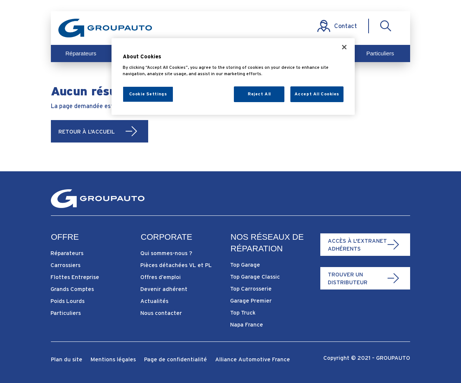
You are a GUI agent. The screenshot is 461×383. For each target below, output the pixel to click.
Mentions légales (113, 359)
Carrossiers (65, 265)
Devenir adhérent (163, 289)
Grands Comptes (72, 289)
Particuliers (380, 53)
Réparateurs (81, 53)
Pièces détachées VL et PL (176, 265)
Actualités (154, 301)
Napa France (246, 324)
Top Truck (243, 312)
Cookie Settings (148, 94)
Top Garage (245, 264)
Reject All (259, 94)
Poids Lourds (68, 301)
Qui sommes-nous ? (166, 253)
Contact (345, 25)
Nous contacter (161, 313)
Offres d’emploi (160, 277)
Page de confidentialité (175, 359)
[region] (233, 76)
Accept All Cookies (316, 94)
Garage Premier (251, 300)
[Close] (344, 47)
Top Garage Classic (255, 276)
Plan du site (66, 359)
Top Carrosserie (251, 288)
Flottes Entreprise (75, 277)
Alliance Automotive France (252, 359)
